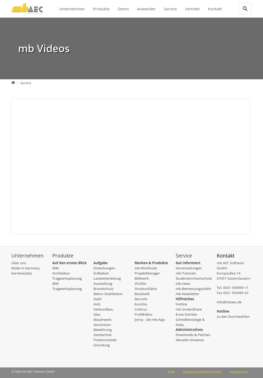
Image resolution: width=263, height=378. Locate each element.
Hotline (181, 304)
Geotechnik (102, 334)
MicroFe (141, 299)
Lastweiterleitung (107, 278)
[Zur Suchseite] (245, 8)
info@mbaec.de (229, 302)
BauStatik (142, 293)
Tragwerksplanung (67, 278)
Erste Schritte (186, 314)
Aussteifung (102, 283)
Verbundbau (103, 309)
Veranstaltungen (189, 268)
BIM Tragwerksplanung (67, 286)
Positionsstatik (105, 340)
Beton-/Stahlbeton (108, 293)
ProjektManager (147, 273)
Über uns (18, 263)
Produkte (101, 8)
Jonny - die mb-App (150, 319)
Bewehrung (102, 329)
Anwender (146, 8)
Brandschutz (103, 288)
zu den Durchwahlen (233, 316)
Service (170, 8)
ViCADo (140, 283)
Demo (123, 8)
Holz (96, 304)
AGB (170, 372)
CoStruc (141, 309)
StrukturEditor (146, 288)
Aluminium (102, 324)
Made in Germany (25, 268)
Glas (96, 314)
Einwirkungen (104, 268)
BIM (55, 268)
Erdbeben (101, 273)
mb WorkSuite (146, 268)
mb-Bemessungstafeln (193, 288)
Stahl (97, 299)
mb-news (183, 283)
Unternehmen (72, 8)
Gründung (101, 345)
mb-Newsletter (187, 293)
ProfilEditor (144, 314)
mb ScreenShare (189, 309)
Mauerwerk (102, 319)
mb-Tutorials (186, 273)
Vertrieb (192, 8)
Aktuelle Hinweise (190, 340)
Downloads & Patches (193, 334)
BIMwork (142, 278)
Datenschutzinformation (202, 372)
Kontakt (215, 8)
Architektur (61, 273)
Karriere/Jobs (21, 273)
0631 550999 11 (235, 287)
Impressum (239, 372)
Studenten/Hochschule (194, 278)
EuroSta (141, 304)
